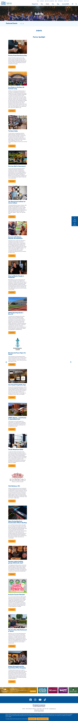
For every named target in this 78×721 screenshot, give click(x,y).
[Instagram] (35, 699)
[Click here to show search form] (76, 4)
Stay (42, 4)
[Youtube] (40, 699)
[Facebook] (31, 699)
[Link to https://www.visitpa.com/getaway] (39, 706)
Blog (58, 4)
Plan (53, 4)
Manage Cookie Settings (42, 718)
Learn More (12, 66)
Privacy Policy (37, 709)
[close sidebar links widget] (74, 217)
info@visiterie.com (52, 708)
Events (47, 4)
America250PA (65, 4)
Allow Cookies (32, 718)
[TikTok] (45, 699)
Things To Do (35, 4)
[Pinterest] (48, 699)
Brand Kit (42, 709)
